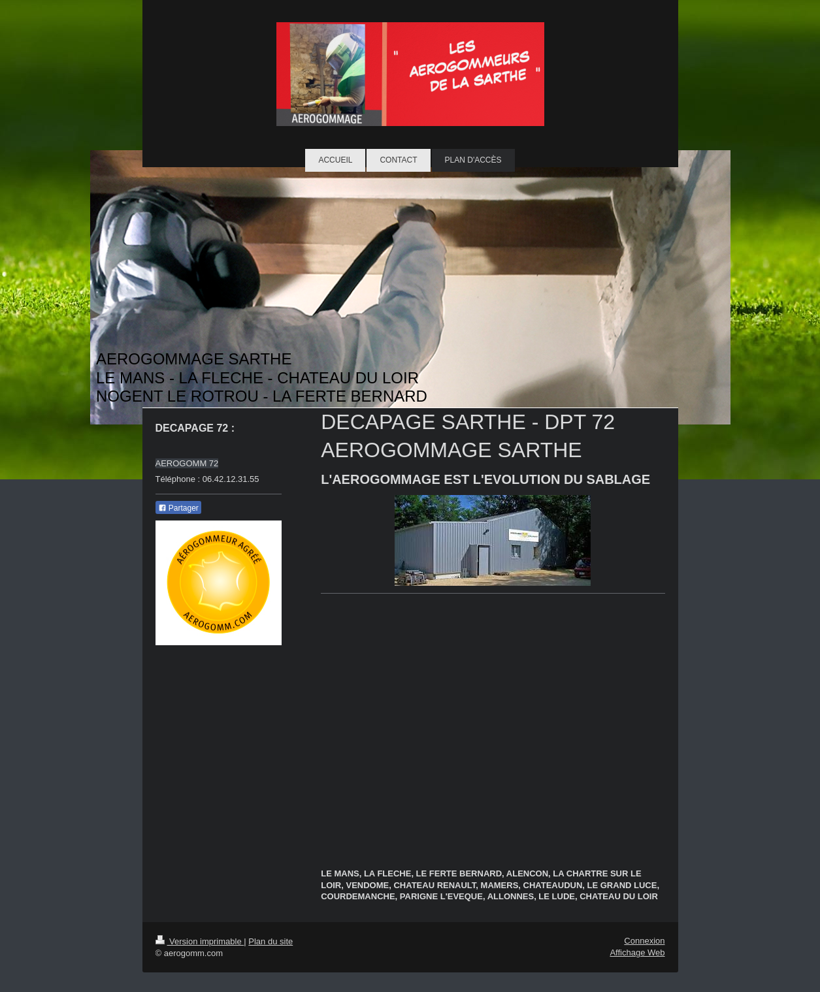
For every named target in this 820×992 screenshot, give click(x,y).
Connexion (644, 941)
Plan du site (270, 941)
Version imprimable (200, 941)
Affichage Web (637, 952)
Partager (178, 508)
